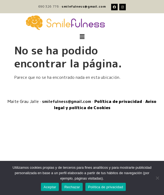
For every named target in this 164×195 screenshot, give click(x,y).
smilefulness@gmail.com (84, 6)
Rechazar (72, 187)
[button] (82, 37)
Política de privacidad (105, 187)
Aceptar (50, 187)
